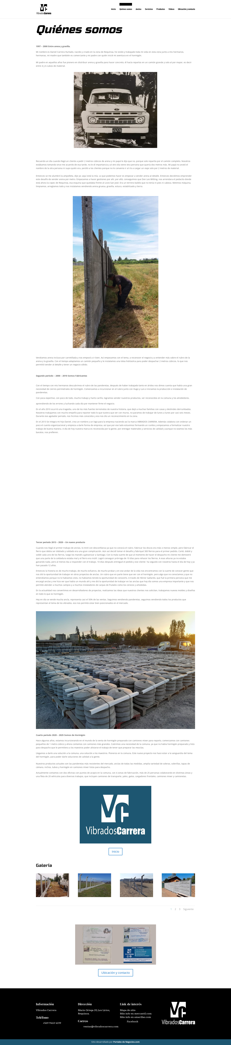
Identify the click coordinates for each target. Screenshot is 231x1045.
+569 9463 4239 (52, 1023)
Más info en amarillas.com (135, 1017)
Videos (171, 9)
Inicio (113, 9)
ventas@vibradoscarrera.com (100, 1026)
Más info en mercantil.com (136, 1013)
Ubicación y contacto (186, 9)
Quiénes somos (125, 9)
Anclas (138, 9)
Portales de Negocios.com (126, 1041)
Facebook (132, 1021)
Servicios (149, 9)
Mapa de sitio (128, 1010)
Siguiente (188, 909)
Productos (160, 9)
